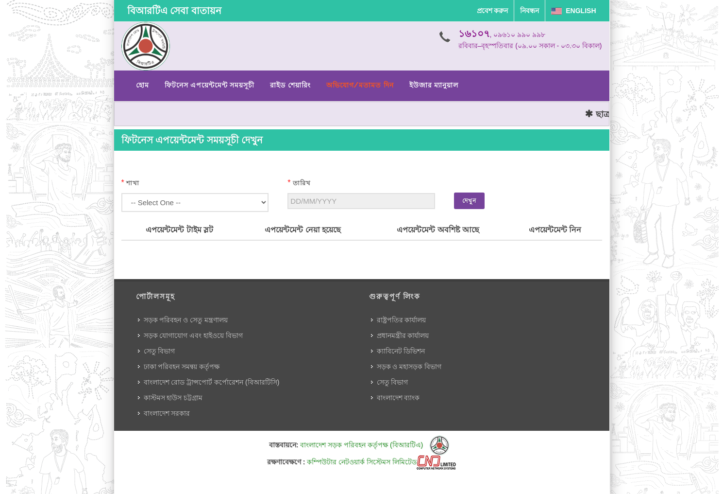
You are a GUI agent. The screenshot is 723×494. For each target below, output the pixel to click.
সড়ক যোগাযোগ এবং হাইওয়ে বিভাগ (193, 335)
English (573, 11)
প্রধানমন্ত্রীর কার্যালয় (403, 335)
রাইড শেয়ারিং (290, 85)
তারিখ (302, 183)
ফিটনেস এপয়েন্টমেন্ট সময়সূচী (210, 85)
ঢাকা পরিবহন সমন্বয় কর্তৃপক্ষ (182, 366)
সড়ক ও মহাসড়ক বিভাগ (409, 366)
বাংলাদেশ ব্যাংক (398, 398)
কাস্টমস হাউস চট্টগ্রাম (173, 398)
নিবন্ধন (529, 11)
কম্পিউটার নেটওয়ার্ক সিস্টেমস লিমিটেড (381, 462)
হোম (142, 85)
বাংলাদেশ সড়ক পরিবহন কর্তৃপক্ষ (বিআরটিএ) (374, 445)
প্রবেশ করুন (492, 11)
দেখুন (469, 200)
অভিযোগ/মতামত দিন (360, 85)
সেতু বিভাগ (159, 351)
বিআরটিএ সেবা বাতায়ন (174, 10)
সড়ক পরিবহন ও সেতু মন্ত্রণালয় (186, 320)
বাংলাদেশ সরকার (167, 413)
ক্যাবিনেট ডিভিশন (401, 351)
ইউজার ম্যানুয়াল (433, 85)
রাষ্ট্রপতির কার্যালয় (401, 320)
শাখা (132, 183)
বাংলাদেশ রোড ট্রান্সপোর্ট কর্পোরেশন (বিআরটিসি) (212, 382)
